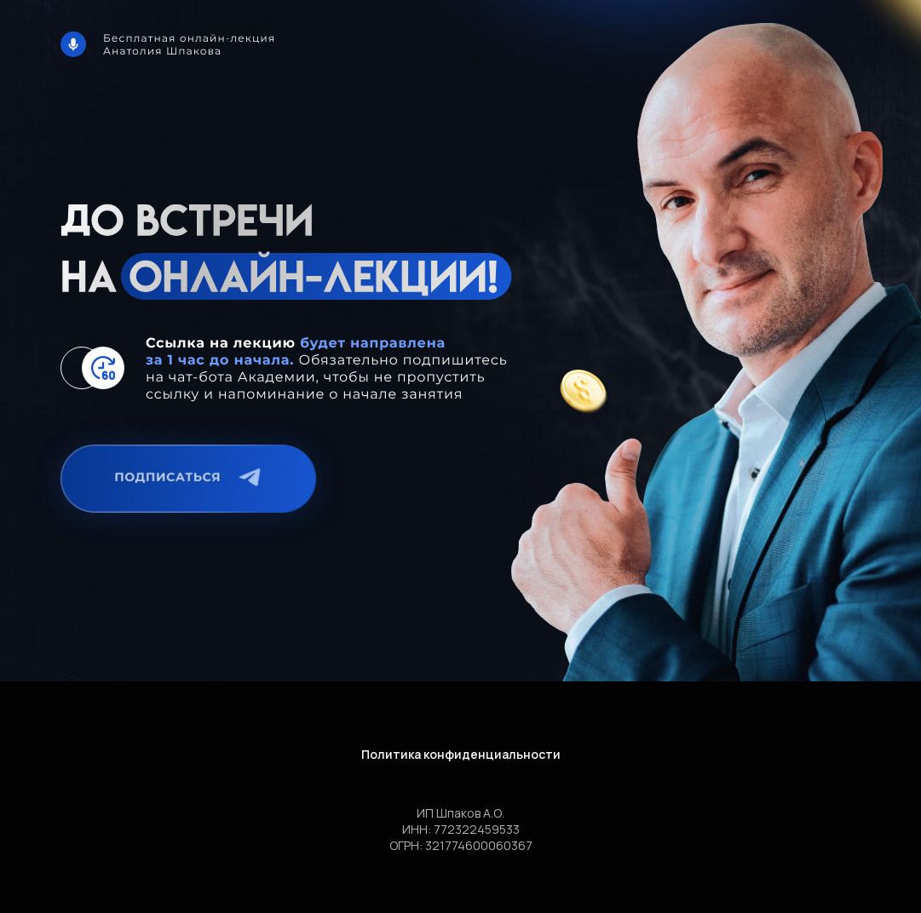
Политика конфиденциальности (461, 754)
